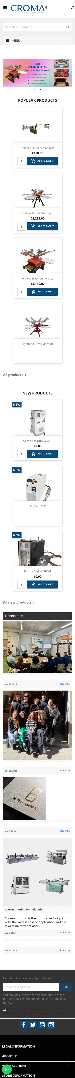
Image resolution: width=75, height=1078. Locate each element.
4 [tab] (46, 90)
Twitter (33, 1024)
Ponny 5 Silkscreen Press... (37, 278)
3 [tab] (40, 90)
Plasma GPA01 (37, 506)
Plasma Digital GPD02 (37, 571)
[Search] (37, 27)
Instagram (51, 1024)
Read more (65, 683)
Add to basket (42, 161)
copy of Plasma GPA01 (37, 440)
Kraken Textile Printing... (37, 213)
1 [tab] (29, 90)
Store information (18, 1075)
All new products (19, 602)
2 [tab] (35, 90)
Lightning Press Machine (37, 344)
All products (15, 375)
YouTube (42, 1024)
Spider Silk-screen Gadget (37, 148)
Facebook (24, 1024)
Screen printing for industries (24, 909)
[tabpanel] (37, 73)
